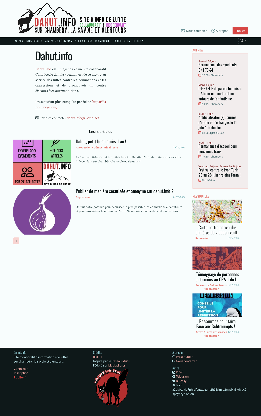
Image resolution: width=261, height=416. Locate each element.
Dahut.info (43, 69)
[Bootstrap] (20, 353)
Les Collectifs (121, 41)
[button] (243, 39)
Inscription (21, 373)
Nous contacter (194, 31)
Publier (240, 31)
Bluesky (181, 381)
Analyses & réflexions (58, 41)
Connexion (21, 369)
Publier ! (20, 377)
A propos (219, 31)
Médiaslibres (116, 365)
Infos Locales (34, 41)
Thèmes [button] (137, 41)
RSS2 (179, 372)
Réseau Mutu (121, 361)
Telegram (182, 376)
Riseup (97, 357)
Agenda (19, 41)
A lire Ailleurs (84, 41)
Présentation (184, 357)
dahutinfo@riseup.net (83, 118)
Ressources (102, 41)
